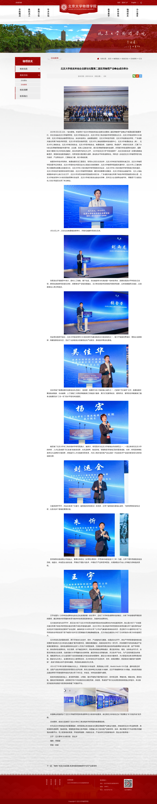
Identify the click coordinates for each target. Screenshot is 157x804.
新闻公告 (39, 13)
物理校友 (128, 13)
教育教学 (109, 13)
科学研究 (118, 13)
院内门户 (125, 2)
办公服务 (137, 13)
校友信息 (24, 69)
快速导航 (19, 2)
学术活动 (48, 13)
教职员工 (29, 13)
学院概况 (20, 13)
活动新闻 (24, 85)
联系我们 (24, 97)
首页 (118, 2)
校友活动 (24, 76)
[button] (141, 3)
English (133, 2)
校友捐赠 (24, 90)
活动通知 (24, 81)
